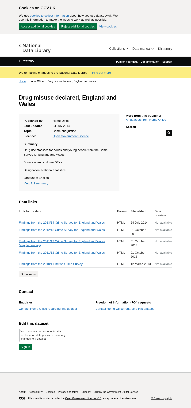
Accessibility (35, 392)
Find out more (101, 72)
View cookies (108, 26)
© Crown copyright (161, 398)
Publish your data (127, 61)
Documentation (150, 61)
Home (22, 81)
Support (167, 61)
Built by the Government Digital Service (116, 392)
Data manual (141, 48)
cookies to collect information (49, 15)
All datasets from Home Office (146, 119)
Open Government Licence (71, 136)
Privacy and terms (68, 392)
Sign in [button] (25, 347)
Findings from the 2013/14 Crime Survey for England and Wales (62, 222)
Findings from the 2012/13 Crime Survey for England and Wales (62, 230)
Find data (169, 133)
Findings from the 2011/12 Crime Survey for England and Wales (62, 252)
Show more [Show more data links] (28, 274)
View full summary (36, 183)
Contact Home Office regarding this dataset (48, 308)
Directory (165, 49)
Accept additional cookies (38, 26)
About (22, 392)
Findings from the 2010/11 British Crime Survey (51, 264)
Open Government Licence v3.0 (83, 398)
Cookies (50, 392)
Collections (117, 48)
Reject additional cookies (78, 26)
